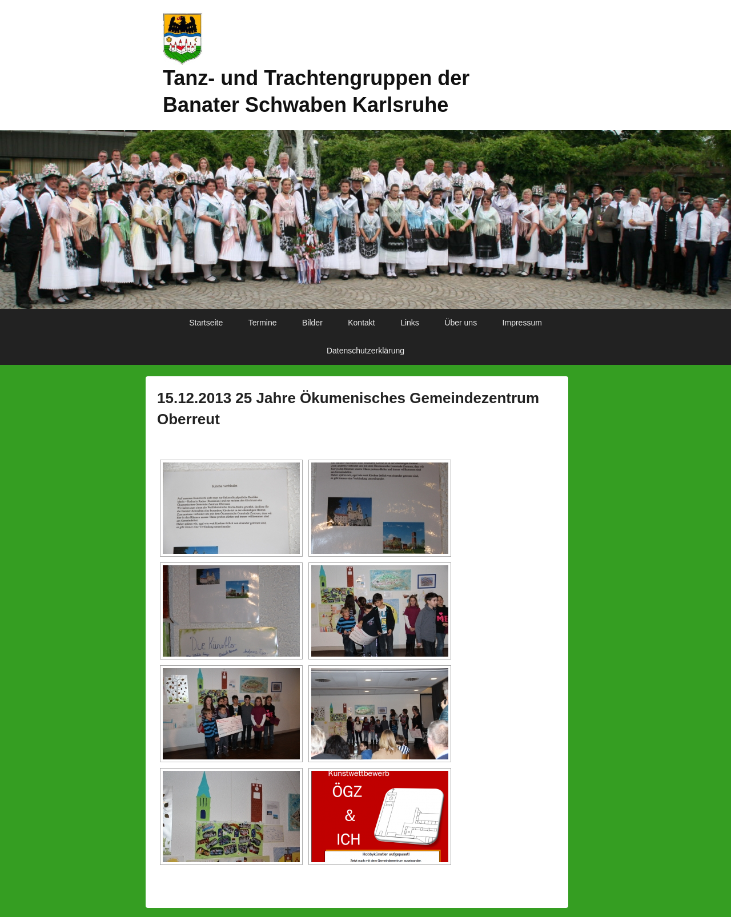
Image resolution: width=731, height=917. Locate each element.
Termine (262, 322)
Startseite (206, 322)
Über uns (460, 322)
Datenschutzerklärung (365, 350)
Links (409, 322)
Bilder (312, 322)
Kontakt (361, 322)
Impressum (522, 322)
